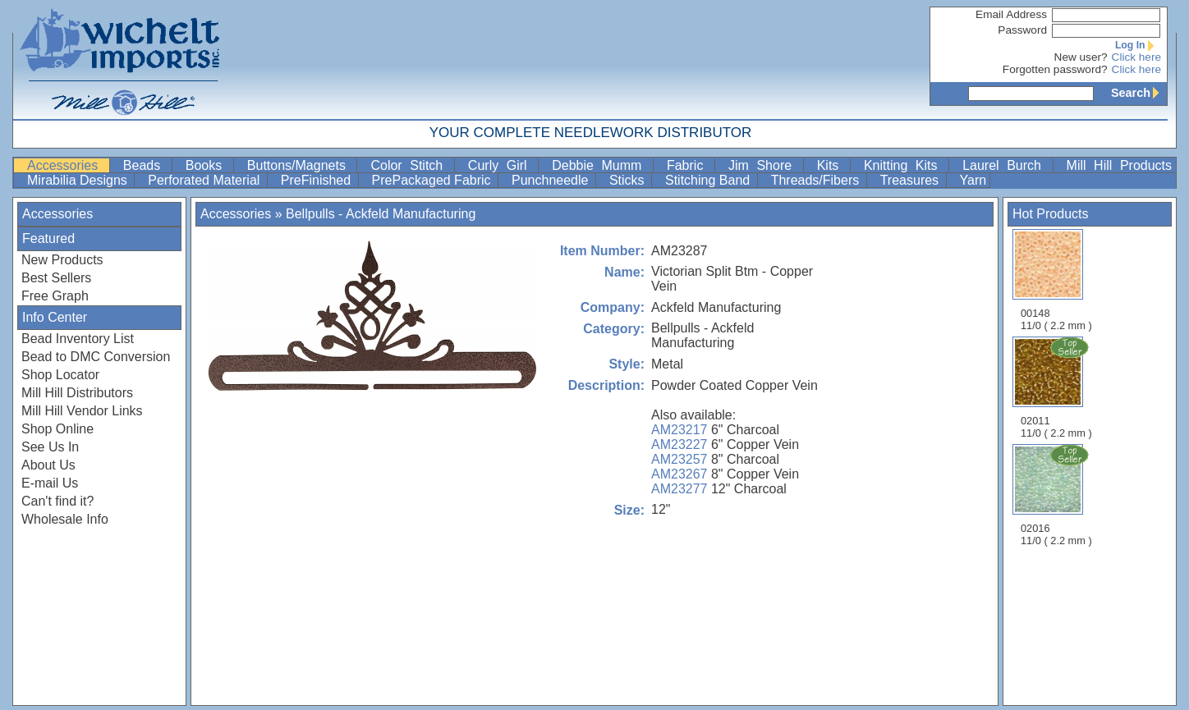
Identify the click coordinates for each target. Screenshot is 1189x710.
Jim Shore (764, 165)
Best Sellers (56, 278)
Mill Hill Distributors (77, 393)
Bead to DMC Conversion (95, 357)
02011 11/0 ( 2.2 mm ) (1058, 387)
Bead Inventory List (77, 339)
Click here (1136, 57)
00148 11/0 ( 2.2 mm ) (1056, 280)
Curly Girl (501, 165)
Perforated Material (206, 180)
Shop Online (57, 429)
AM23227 (679, 444)
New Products (62, 260)
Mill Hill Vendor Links (82, 411)
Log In (1138, 45)
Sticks (628, 180)
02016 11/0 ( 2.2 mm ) (1058, 495)
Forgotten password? (1055, 69)
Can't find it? (57, 501)
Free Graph (55, 296)
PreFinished (318, 180)
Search (1139, 92)
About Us (48, 465)
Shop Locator (60, 375)
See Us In (50, 447)
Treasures (911, 180)
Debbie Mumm (601, 165)
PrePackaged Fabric (433, 180)
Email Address (1011, 14)
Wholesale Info (64, 519)
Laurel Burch (1005, 165)
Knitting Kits (904, 165)
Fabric (689, 165)
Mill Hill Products (1120, 165)
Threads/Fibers (817, 180)
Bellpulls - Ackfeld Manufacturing (380, 214)
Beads (145, 165)
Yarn (973, 180)
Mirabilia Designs (79, 180)
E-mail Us (49, 483)
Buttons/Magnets (300, 165)
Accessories (66, 165)
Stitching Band (709, 180)
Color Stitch (410, 165)
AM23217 (679, 430)
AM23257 (679, 459)
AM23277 (679, 489)
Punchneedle (552, 180)
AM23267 (679, 474)
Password (1022, 30)
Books (208, 165)
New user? (1081, 57)
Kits (832, 165)
